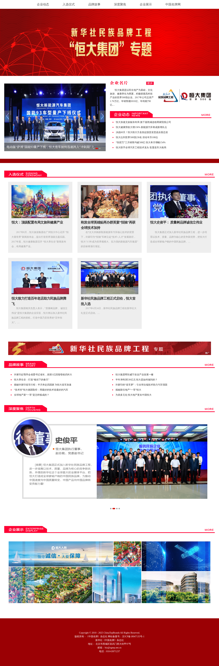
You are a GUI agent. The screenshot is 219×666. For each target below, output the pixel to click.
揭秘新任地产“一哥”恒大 (128, 390)
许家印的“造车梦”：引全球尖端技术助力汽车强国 (141, 384)
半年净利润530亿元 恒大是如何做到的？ (137, 379)
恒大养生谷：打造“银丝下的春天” (31, 379)
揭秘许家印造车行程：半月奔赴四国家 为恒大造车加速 (43, 384)
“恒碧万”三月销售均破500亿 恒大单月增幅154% (141, 142)
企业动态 (43, 4)
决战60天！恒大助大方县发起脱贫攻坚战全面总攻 (142, 132)
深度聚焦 (120, 4)
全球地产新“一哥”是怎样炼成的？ (31, 395)
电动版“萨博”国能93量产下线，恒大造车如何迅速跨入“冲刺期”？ (50, 147)
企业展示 (146, 4)
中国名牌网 (173, 4)
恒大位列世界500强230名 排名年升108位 (137, 137)
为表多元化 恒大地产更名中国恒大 (134, 395)
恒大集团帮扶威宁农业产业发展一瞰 (134, 374)
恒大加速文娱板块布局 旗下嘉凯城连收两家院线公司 (143, 122)
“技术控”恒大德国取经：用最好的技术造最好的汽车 (41, 390)
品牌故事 (94, 4)
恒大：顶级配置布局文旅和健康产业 (37, 222)
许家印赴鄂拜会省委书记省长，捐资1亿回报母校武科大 (43, 374)
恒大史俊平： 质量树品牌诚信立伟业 (176, 222)
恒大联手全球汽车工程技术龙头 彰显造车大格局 (141, 147)
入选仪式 (69, 4)
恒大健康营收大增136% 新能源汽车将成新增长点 (141, 127)
